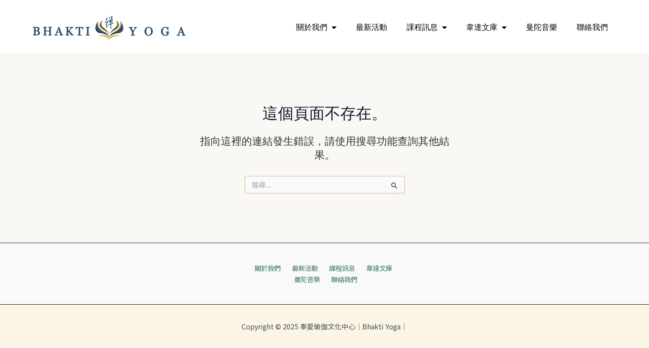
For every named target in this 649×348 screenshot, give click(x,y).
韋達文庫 (486, 27)
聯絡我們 (592, 27)
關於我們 (316, 27)
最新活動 (371, 27)
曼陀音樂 (541, 27)
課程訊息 (427, 27)
